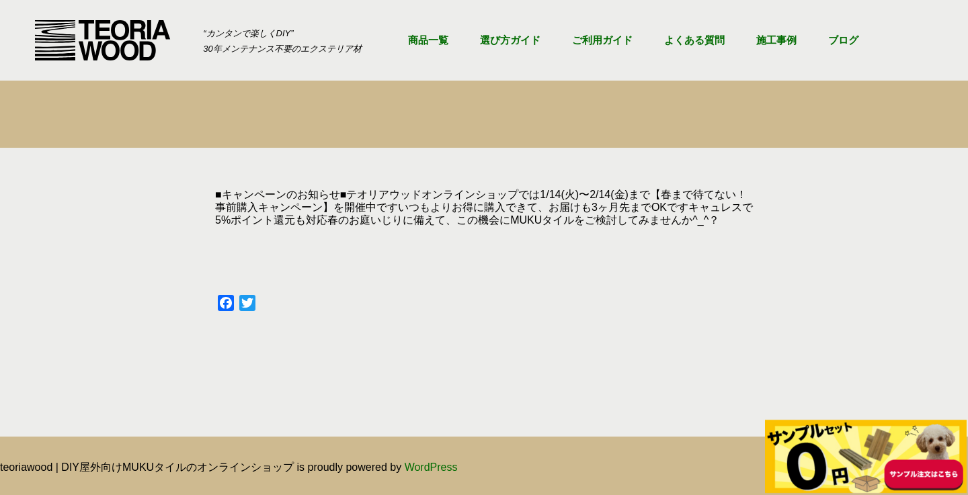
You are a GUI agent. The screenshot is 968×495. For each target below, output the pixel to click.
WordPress (431, 467)
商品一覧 (428, 40)
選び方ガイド (510, 40)
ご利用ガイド (602, 40)
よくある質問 (694, 40)
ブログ (843, 40)
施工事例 (776, 40)
